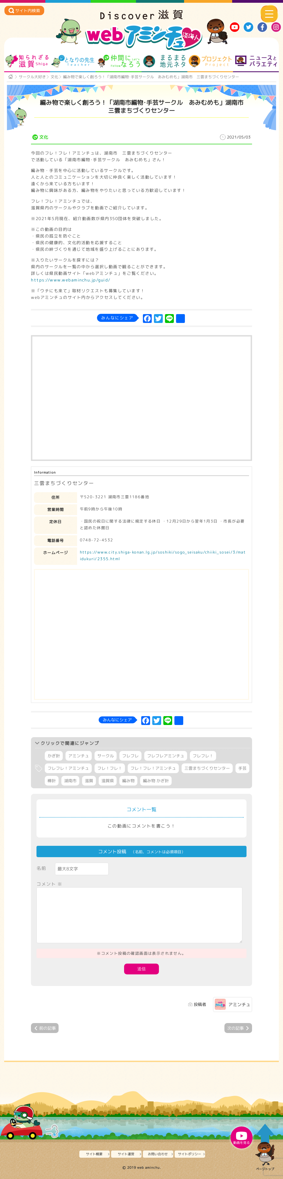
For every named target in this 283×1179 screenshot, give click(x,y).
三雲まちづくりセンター (207, 768)
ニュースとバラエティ (256, 61)
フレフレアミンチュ (165, 756)
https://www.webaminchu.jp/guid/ (71, 280)
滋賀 (89, 781)
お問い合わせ (158, 1154)
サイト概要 (94, 1154)
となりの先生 (72, 61)
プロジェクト (210, 61)
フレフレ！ (203, 756)
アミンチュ (78, 756)
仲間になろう (118, 61)
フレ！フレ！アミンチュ (153, 768)
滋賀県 (107, 781)
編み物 (128, 781)
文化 (54, 76)
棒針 (52, 781)
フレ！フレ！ (109, 768)
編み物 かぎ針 (156, 781)
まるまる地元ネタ (164, 61)
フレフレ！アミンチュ (68, 768)
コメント (49, 884)
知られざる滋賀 (27, 61)
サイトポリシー (189, 1154)
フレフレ (130, 756)
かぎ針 (54, 756)
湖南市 (70, 781)
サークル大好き (32, 76)
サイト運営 (126, 1154)
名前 (41, 868)
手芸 (242, 768)
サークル (105, 756)
